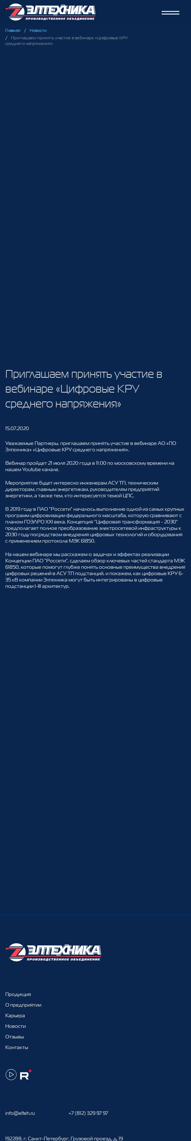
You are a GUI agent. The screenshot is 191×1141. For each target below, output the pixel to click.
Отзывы (14, 1036)
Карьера (15, 1015)
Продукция (18, 994)
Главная (12, 30)
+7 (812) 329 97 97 (88, 1113)
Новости (38, 30)
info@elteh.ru (20, 1113)
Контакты (16, 1047)
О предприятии (23, 1005)
